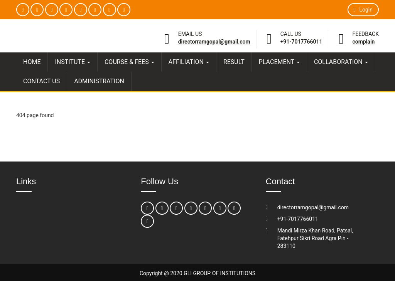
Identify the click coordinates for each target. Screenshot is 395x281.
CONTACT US (41, 81)
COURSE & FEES (129, 62)
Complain (363, 42)
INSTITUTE (72, 62)
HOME (32, 62)
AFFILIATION (189, 62)
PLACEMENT (279, 62)
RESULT (234, 62)
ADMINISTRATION (99, 81)
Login (363, 10)
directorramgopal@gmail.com (214, 42)
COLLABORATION (341, 62)
